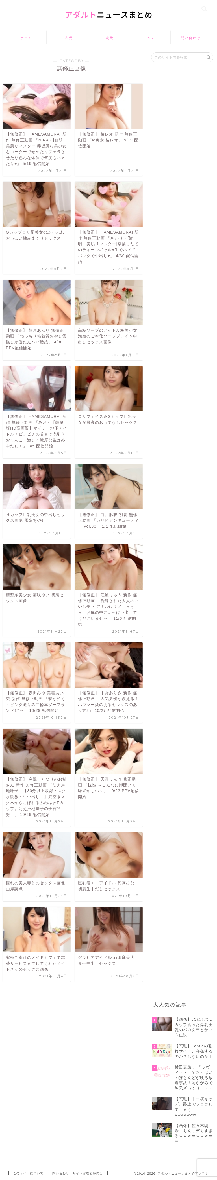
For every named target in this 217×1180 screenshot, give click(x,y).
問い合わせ (191, 38)
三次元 (67, 38)
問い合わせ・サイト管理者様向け (77, 1173)
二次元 (108, 38)
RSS (149, 38)
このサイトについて (28, 1173)
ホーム (26, 38)
